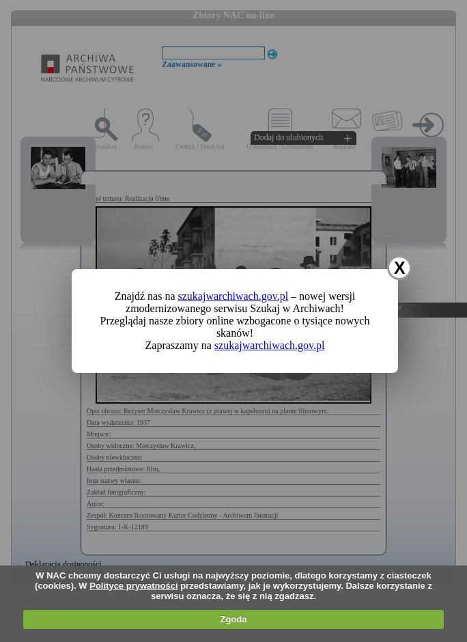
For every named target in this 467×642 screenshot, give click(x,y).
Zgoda (233, 619)
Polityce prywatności (133, 586)
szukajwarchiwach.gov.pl (233, 296)
